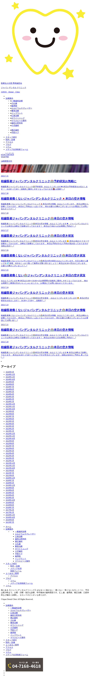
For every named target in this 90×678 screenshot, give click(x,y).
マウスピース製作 (18, 121)
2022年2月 (10, 458)
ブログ (8, 144)
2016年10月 (10, 517)
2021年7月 (10, 473)
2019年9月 (10, 488)
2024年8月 (10, 384)
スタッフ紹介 (11, 137)
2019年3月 (10, 498)
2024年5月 (10, 392)
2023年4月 (10, 424)
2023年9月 (10, 411)
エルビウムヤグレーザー (21, 108)
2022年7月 (10, 446)
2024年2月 (10, 399)
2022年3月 (10, 456)
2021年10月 (10, 468)
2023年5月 (10, 421)
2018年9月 (10, 503)
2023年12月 (10, 404)
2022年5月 (10, 451)
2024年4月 (10, 394)
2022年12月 (10, 434)
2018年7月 (10, 507)
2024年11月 (10, 377)
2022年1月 (10, 461)
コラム (8, 147)
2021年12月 (10, 463)
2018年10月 (10, 500)
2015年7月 (10, 522)
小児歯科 (15, 125)
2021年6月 (10, 475)
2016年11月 (10, 515)
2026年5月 (10, 372)
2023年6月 (10, 419)
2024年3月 (10, 397)
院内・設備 (10, 140)
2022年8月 (10, 443)
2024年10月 (10, 379)
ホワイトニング (18, 118)
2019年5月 (10, 493)
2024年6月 (10, 389)
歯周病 (14, 106)
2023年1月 (10, 431)
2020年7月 (10, 480)
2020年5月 (10, 483)
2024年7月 (10, 387)
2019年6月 (10, 490)
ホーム (8, 527)
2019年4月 (10, 495)
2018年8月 (10, 505)
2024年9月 (10, 382)
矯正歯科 (15, 130)
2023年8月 (10, 414)
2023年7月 (10, 416)
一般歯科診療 (17, 101)
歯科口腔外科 (17, 123)
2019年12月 (10, 485)
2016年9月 (10, 520)
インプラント (17, 113)
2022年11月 (10, 436)
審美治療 (15, 111)
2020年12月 (10, 478)
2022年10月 (10, 438)
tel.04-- (7, 155)
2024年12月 (10, 374)
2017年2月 (10, 510)
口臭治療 (15, 116)
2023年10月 (10, 409)
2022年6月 (10, 448)
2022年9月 (10, 441)
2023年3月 (10, 426)
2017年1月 (10, 512)
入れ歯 (14, 103)
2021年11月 (10, 466)
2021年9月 (10, 471)
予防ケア (15, 133)
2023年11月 (10, 406)
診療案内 (9, 98)
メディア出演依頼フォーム (17, 149)
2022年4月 (10, 453)
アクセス (9, 142)
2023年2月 (10, 429)
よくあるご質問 (12, 573)
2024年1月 (10, 402)
